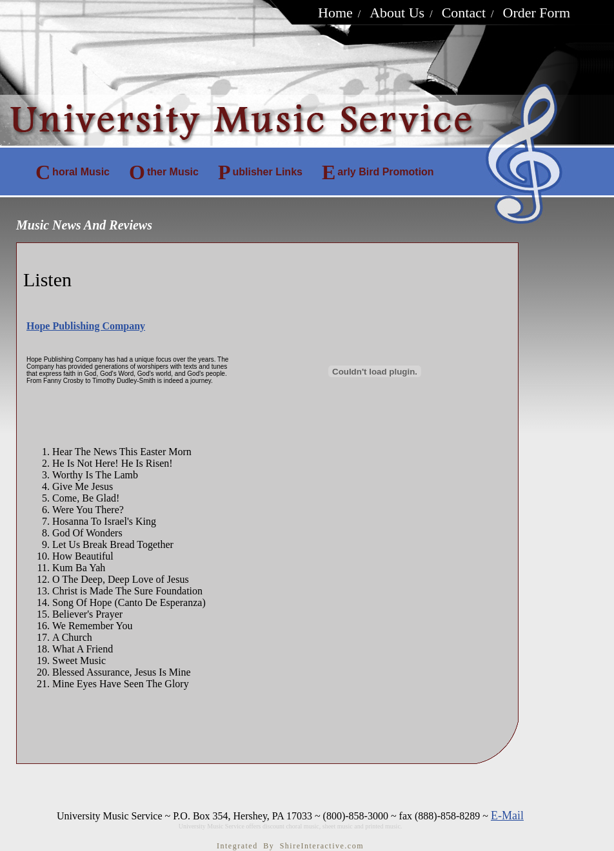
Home (335, 13)
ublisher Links (260, 172)
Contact (464, 13)
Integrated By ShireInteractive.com (290, 845)
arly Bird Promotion (378, 172)
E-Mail (507, 815)
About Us (397, 13)
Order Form (536, 13)
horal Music (72, 172)
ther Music (164, 172)
